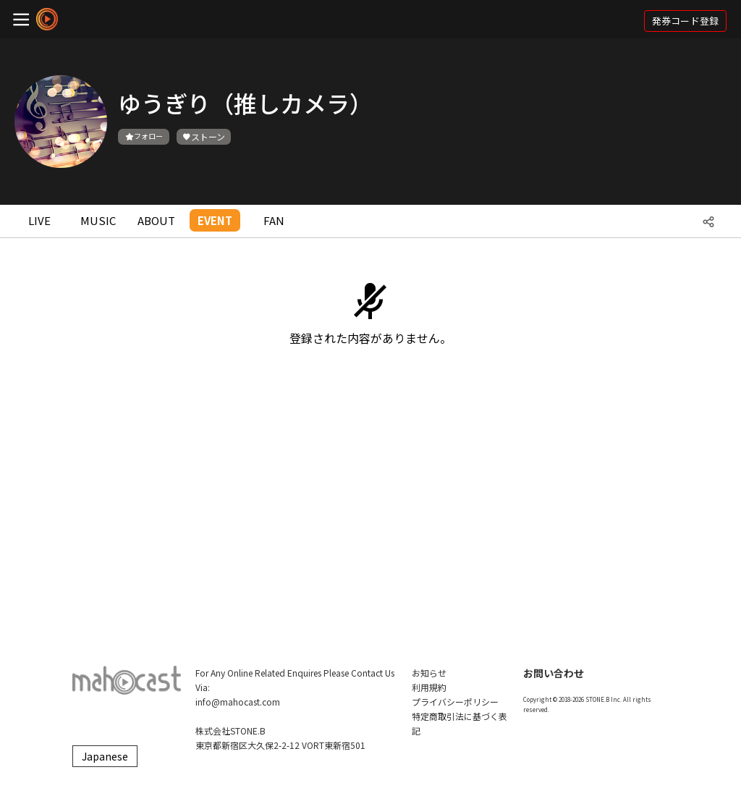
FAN (273, 220)
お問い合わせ (553, 673)
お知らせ (429, 672)
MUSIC (98, 220)
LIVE (39, 220)
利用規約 (429, 687)
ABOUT (156, 220)
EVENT (215, 220)
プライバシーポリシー (455, 701)
